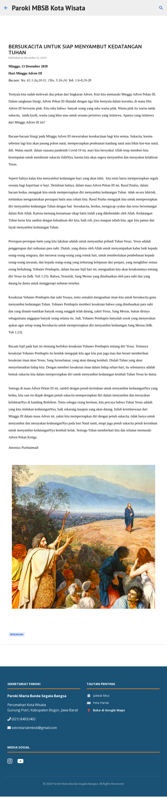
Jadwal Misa (98, 696)
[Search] (91, 8)
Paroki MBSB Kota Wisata (48, 7)
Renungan (16, 634)
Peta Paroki (98, 703)
